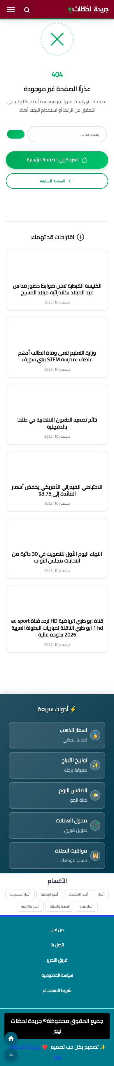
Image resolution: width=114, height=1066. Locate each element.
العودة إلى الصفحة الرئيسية (57, 159)
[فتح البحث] (26, 9)
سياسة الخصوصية (57, 975)
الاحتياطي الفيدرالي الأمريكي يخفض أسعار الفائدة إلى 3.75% (57, 490)
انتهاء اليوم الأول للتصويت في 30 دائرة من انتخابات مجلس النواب (57, 557)
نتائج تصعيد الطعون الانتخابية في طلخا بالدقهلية (57, 423)
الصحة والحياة (60, 906)
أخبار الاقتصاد (78, 894)
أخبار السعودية (20, 894)
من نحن (57, 929)
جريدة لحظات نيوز (34, 1051)
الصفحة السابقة (57, 181)
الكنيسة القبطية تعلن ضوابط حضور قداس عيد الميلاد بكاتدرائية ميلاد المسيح (57, 289)
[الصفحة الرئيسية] (10, 1038)
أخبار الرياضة (49, 894)
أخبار (101, 894)
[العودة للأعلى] (10, 1055)
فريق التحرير (57, 960)
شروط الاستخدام (57, 990)
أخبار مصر (86, 906)
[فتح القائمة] (10, 9)
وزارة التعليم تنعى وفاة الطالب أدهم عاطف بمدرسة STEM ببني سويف (57, 356)
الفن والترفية (30, 906)
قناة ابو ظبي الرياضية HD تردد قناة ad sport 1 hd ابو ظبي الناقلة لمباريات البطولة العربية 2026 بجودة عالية (57, 627)
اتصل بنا (57, 945)
